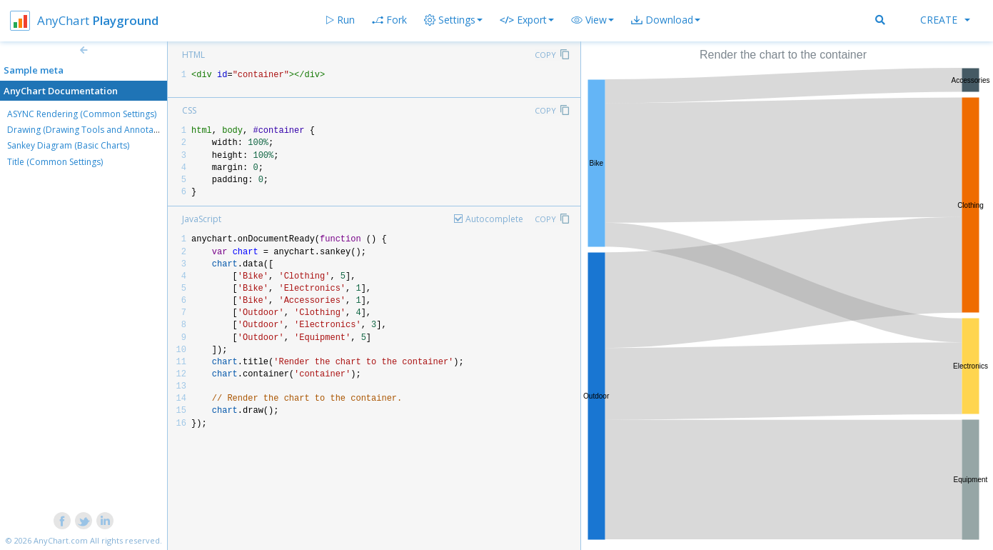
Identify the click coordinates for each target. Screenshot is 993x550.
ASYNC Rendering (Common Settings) (81, 114)
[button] (592, 20)
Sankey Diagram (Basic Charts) (68, 145)
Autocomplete (494, 219)
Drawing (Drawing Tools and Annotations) (91, 130)
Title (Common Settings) (55, 162)
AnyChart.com (61, 540)
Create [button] (945, 19)
